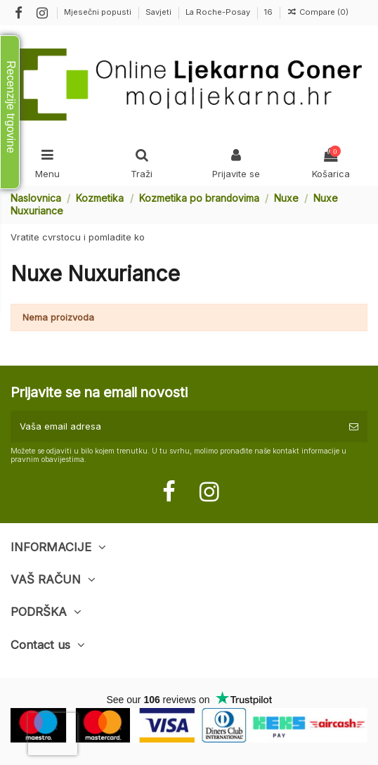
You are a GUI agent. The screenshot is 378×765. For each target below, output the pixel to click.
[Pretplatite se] (353, 427)
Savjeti (159, 12)
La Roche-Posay (218, 12)
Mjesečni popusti (98, 12)
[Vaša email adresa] (175, 427)
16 (268, 12)
